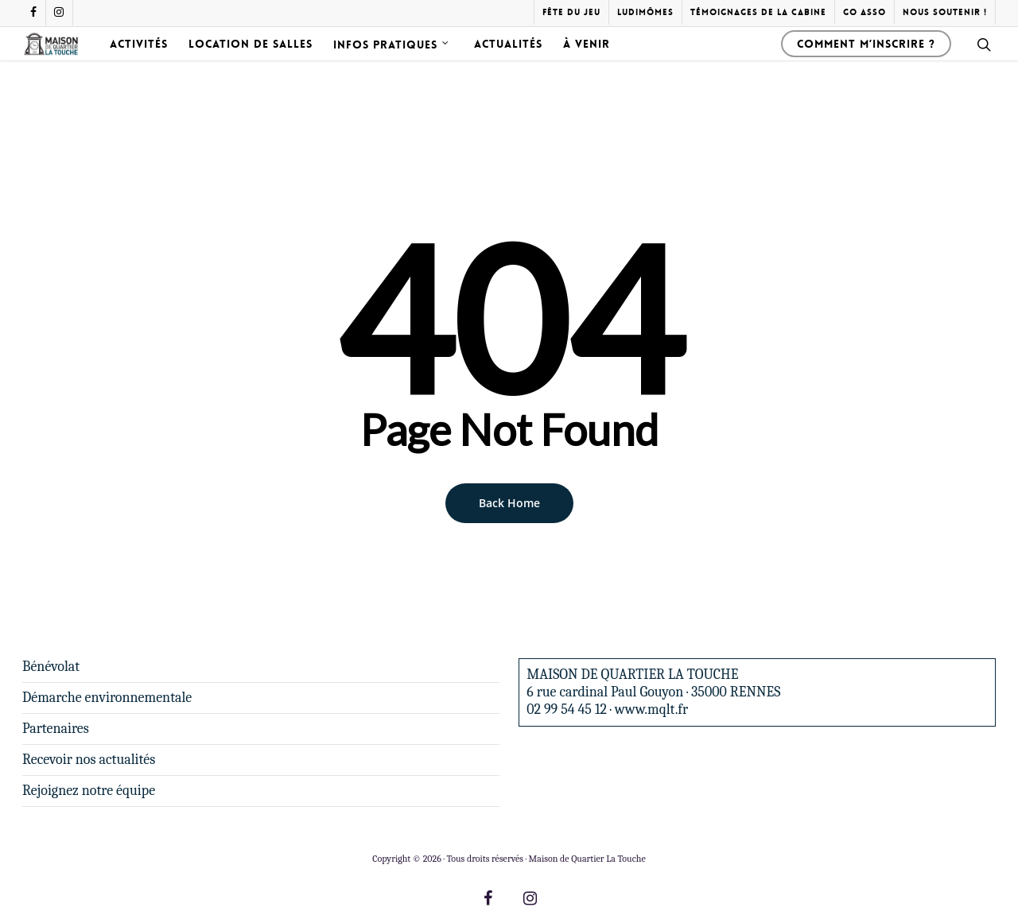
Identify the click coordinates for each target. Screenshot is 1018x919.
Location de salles (285, 63)
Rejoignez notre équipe (88, 790)
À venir (621, 63)
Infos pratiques (426, 63)
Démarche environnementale (107, 697)
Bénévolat (51, 666)
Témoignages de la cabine (758, 12)
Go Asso (864, 12)
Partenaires (55, 728)
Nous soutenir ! (945, 12)
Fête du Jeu (571, 12)
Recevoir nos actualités (88, 759)
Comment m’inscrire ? (866, 63)
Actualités (543, 63)
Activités (174, 63)
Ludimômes (645, 12)
